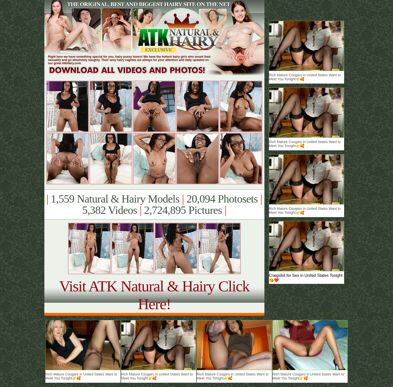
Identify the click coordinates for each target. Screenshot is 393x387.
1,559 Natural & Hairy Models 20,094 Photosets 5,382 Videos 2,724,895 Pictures (154, 204)
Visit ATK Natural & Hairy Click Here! (154, 295)
